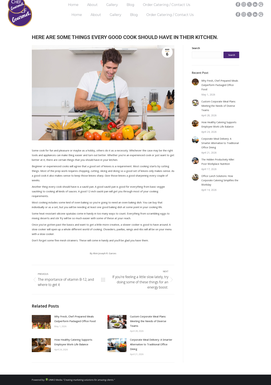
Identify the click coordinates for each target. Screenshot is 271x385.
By (103, 253)
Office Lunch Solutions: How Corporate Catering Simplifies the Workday (219, 180)
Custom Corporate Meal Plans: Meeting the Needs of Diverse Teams (148, 321)
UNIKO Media (53, 379)
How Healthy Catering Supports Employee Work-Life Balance (73, 342)
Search (196, 48)
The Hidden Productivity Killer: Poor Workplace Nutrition (218, 161)
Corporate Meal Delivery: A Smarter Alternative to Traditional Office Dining (151, 344)
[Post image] (41, 322)
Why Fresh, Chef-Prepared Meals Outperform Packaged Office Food (75, 319)
